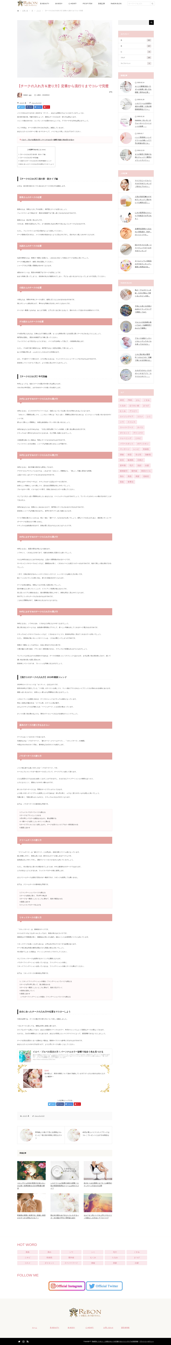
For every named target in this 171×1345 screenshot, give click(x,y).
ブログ (136, 57)
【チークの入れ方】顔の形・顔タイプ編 (32, 154)
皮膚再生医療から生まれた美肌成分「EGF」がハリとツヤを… (143, 232)
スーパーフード (71, 1263)
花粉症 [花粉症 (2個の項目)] (146, 476)
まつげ (137, 1258)
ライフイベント (136, 63)
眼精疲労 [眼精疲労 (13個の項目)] (124, 471)
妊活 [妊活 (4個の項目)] (122, 460)
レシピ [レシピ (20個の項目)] (136, 449)
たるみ (115, 1258)
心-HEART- (73, 3)
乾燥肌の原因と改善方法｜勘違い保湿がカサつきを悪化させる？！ (31, 1216)
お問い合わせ (108, 1328)
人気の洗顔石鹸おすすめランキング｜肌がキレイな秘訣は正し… (143, 199)
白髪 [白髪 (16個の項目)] (147, 465)
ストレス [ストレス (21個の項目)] (131, 422)
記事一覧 (25, 10)
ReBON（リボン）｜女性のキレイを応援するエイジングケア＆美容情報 (115, 1341)
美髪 (115, 1263)
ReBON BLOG (116, 3)
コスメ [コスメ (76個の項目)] (140, 416)
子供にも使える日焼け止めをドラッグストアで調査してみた (143, 309)
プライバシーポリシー (147, 1341)
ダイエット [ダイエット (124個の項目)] (124, 433)
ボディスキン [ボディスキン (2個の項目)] (143, 444)
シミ (93, 1252)
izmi (30, 95)
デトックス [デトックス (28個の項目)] (138, 433)
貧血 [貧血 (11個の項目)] (122, 482)
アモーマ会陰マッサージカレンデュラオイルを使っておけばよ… (143, 341)
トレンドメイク (37, 103)
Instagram (23, 1341)
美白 (49, 1252)
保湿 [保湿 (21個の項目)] (129, 455)
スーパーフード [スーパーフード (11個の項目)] (126, 427)
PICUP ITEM (87, 3)
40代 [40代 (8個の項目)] (122, 400)
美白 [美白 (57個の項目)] (122, 476)
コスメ (27, 1263)
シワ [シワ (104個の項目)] (122, 422)
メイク (39, 10)
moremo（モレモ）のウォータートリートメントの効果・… (143, 123)
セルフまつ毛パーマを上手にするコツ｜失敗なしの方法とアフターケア (98, 1216)
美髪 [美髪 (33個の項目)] (137, 476)
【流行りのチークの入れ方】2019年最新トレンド (35, 161)
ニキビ (27, 1258)
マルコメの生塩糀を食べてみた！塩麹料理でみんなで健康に (143, 325)
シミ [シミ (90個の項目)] (149, 416)
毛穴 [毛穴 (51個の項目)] (131, 465)
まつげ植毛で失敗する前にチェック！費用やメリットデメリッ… (143, 157)
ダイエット (49, 1263)
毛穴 (115, 1252)
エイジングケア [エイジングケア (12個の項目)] (126, 416)
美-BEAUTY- (44, 3)
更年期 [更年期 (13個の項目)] (123, 465)
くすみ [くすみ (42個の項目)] (147, 400)
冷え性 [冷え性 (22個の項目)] (138, 455)
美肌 (27, 1252)
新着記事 (101, 3)
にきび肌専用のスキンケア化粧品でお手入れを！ (143, 216)
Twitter (19, 1341)
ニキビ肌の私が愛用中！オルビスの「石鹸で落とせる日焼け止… (143, 357)
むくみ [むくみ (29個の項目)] (123, 411)
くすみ (137, 1252)
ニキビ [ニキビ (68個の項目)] (138, 438)
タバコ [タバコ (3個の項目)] (140, 427)
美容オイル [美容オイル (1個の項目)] (146, 471)
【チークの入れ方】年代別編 (28, 157)
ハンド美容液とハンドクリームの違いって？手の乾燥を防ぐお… (143, 140)
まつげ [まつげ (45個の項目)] (146, 406)
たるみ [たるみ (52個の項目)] (123, 406)
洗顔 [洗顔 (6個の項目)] (139, 465)
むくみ (93, 1258)
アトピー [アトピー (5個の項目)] (133, 411)
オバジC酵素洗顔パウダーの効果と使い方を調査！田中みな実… (143, 89)
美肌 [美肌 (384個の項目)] (129, 476)
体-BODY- (59, 3)
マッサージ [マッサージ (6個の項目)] (124, 449)
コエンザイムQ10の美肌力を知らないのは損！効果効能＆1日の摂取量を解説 (31, 1185)
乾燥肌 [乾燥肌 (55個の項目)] (146, 449)
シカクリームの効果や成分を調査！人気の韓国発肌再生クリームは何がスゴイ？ (64, 1185)
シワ (71, 1252)
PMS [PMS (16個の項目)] (130, 400)
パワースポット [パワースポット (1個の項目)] (126, 444)
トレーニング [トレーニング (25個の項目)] (125, 438)
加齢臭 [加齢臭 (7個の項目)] (148, 455)
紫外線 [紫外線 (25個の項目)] (134, 471)
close (43, 149)
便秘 (93, 1263)
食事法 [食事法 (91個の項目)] (130, 482)
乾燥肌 (49, 1258)
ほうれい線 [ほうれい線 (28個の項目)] (134, 406)
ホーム (34, 1328)
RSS (27, 1341)
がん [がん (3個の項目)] (138, 400)
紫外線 (71, 1258)
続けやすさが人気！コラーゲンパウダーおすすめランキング (143, 248)
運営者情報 (125, 1328)
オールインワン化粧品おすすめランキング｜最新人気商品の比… (143, 264)
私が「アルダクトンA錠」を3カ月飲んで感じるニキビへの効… (143, 293)
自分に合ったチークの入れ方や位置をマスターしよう (36, 164)
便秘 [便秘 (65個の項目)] (122, 455)
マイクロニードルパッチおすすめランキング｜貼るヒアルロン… (143, 183)
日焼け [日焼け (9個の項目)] (140, 460)
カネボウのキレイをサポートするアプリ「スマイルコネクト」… (143, 373)
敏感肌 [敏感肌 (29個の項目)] (130, 460)
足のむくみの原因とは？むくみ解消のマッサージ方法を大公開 (98, 1184)
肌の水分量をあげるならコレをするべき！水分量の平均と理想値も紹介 (64, 1216)
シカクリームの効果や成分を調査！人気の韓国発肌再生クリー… (143, 106)
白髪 (137, 1263)
